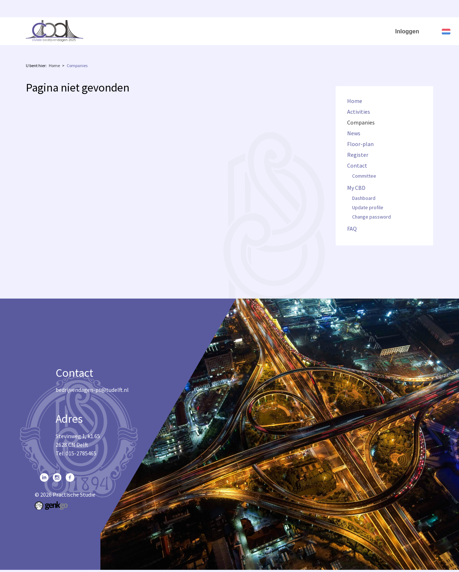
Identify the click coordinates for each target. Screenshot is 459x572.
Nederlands (446, 31)
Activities (144, 29)
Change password (371, 217)
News (213, 29)
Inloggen (407, 31)
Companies (181, 29)
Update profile (367, 208)
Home (114, 29)
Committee (364, 176)
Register (279, 29)
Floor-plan (244, 29)
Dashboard (363, 198)
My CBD (350, 29)
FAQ (382, 29)
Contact (312, 29)
